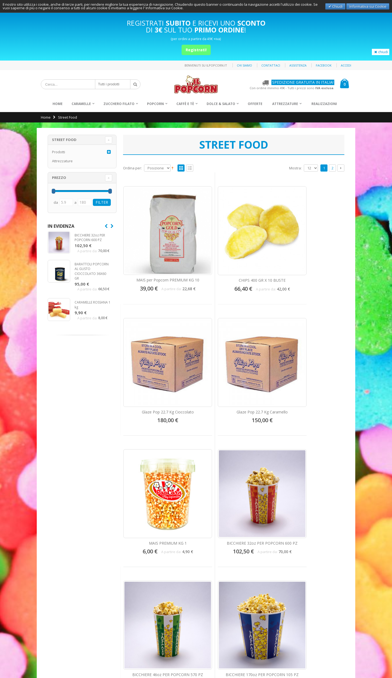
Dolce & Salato (221, 103)
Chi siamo (244, 65)
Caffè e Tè (185, 103)
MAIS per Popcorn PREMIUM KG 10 (149, 245)
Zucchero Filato (118, 103)
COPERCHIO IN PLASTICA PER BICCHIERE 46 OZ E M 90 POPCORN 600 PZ (262, 444)
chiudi (380, 51)
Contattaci (270, 65)
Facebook (324, 65)
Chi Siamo (52, 557)
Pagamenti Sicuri (58, 575)
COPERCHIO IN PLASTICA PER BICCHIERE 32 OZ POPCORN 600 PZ (205, 444)
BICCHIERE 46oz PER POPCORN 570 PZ (262, 349)
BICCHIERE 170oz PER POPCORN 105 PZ (319, 349)
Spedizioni (53, 584)
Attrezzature (285, 103)
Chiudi (336, 6)
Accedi (346, 65)
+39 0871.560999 (140, 595)
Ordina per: (132, 168)
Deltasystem (345, 664)
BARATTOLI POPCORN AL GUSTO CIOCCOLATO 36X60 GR (92, 271)
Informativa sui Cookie (367, 6)
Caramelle (81, 103)
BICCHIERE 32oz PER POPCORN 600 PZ (205, 349)
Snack (209, 578)
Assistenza (298, 65)
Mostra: (295, 168)
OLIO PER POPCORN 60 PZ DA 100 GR (319, 454)
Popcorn (155, 103)
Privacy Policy (344, 654)
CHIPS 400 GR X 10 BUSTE (205, 245)
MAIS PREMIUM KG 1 (149, 346)
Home (46, 117)
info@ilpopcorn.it (141, 609)
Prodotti (58, 151)
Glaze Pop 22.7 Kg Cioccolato (262, 245)
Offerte (255, 103)
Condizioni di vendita (61, 602)
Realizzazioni (324, 103)
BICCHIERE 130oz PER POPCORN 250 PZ (149, 456)
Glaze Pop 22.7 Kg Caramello (319, 245)
